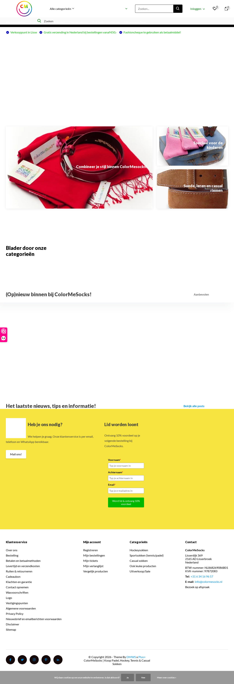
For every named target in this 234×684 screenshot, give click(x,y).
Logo (9, 597)
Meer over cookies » (166, 677)
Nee (143, 677)
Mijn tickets (90, 560)
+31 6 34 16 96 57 (202, 576)
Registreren (90, 550)
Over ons (11, 550)
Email (112, 484)
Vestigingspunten (17, 603)
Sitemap (11, 629)
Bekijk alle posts (194, 406)
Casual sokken (78, 22)
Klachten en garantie (19, 582)
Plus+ (142, 657)
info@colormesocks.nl (208, 581)
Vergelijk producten (95, 571)
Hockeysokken (16, 22)
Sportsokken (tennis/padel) (47, 22)
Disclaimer (12, 624)
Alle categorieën (62, 8)
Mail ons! (16, 454)
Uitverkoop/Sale (135, 22)
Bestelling (12, 555)
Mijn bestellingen (94, 555)
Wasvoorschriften (17, 592)
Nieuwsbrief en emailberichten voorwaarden (34, 619)
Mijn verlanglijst (93, 566)
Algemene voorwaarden (21, 608)
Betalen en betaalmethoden (23, 560)
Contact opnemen (17, 587)
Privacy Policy (14, 613)
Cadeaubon (13, 576)
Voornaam (114, 459)
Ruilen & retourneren (19, 571)
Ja (128, 677)
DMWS (131, 657)
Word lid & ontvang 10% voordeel (126, 502)
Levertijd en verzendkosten (23, 566)
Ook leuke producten (143, 566)
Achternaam (115, 472)
